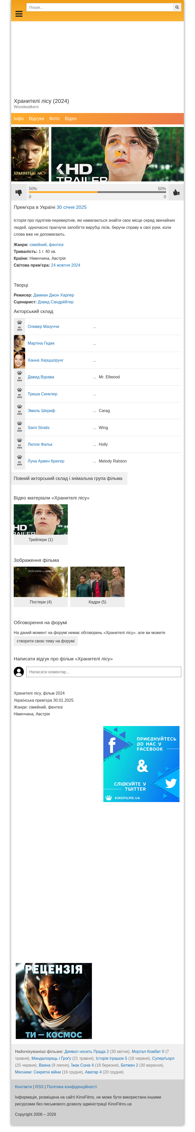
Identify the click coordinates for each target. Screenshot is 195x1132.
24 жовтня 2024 (65, 265)
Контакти (23, 1087)
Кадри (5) (97, 602)
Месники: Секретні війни (38, 1072)
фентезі (56, 245)
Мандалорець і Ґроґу (51, 1058)
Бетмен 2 (129, 1065)
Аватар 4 (93, 1072)
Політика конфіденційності (72, 1087)
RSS (39, 1087)
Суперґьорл (163, 1058)
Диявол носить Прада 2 (86, 1051)
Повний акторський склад (68, 478)
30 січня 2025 (72, 207)
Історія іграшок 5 (111, 1058)
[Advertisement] (97, 56)
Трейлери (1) (41, 539)
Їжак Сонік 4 (82, 1065)
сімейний (38, 245)
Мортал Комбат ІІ (148, 1051)
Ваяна (45, 1065)
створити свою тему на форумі (46, 641)
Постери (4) (41, 602)
